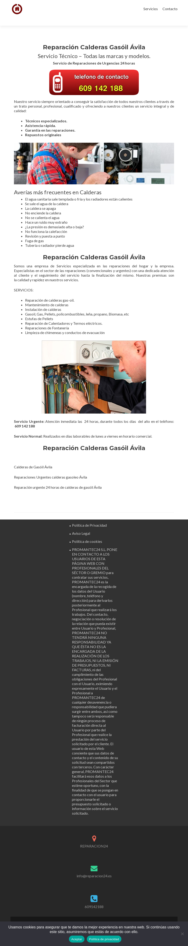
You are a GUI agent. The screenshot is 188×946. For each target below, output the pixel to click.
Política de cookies (87, 533)
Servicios (150, 8)
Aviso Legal (81, 525)
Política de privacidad (104, 939)
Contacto (170, 8)
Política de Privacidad (89, 517)
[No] (182, 933)
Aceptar (76, 939)
